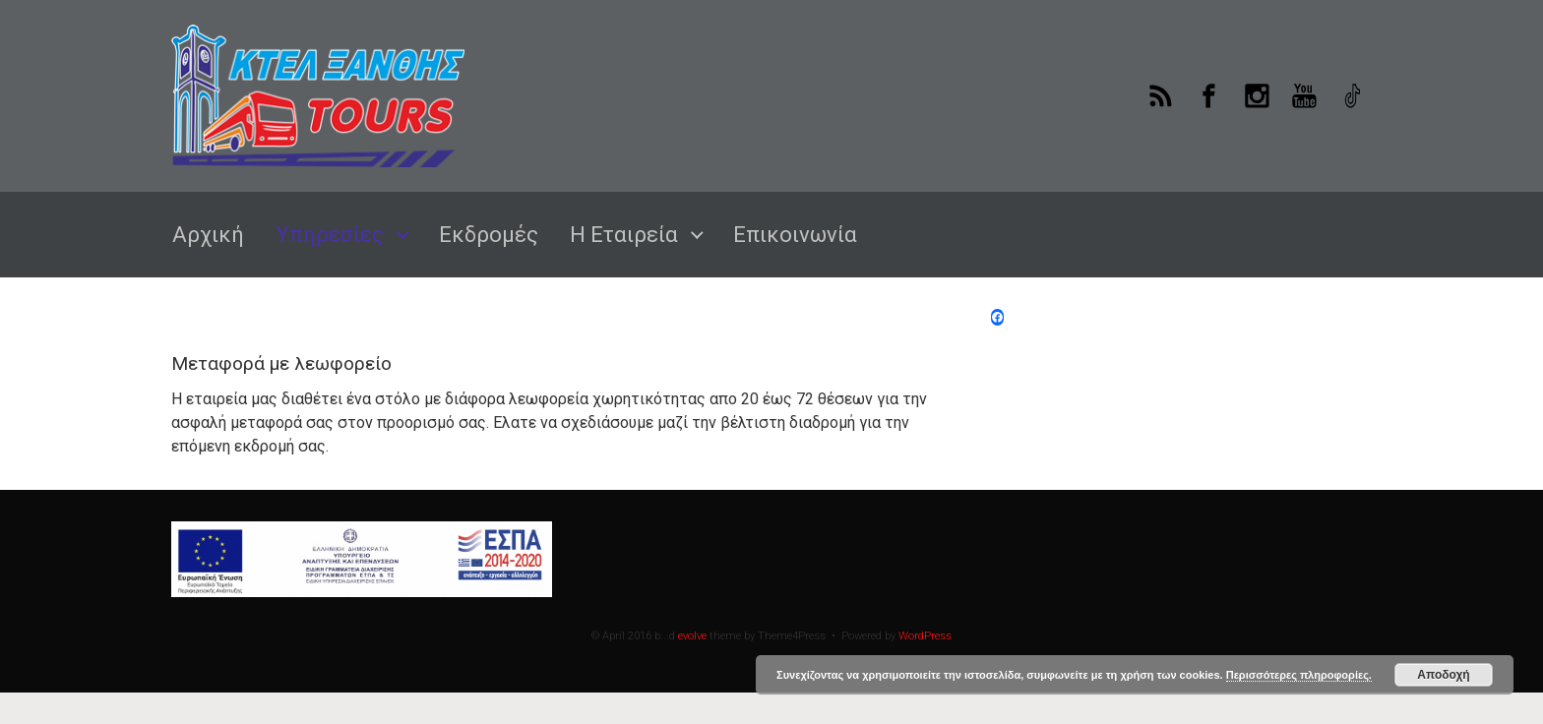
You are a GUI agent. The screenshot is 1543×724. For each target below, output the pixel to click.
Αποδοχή (1443, 675)
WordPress (925, 636)
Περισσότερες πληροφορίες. (1299, 675)
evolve (692, 636)
